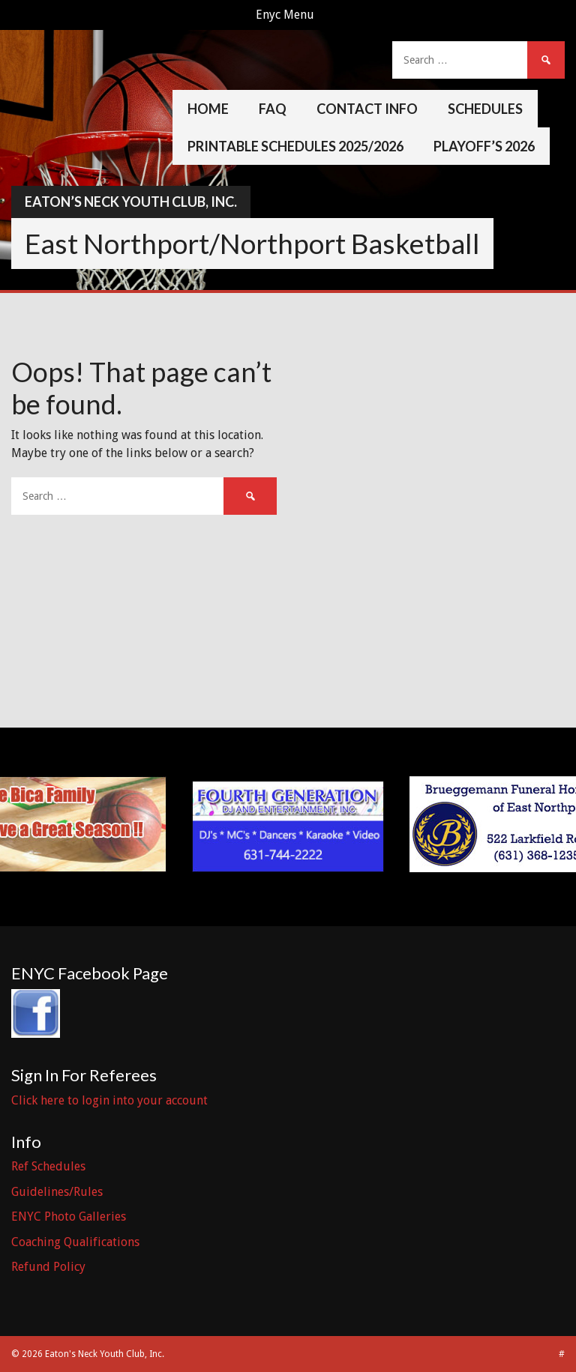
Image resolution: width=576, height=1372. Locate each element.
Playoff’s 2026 (484, 146)
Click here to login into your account (109, 1100)
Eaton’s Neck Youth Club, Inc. (131, 201)
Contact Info (367, 108)
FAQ (272, 108)
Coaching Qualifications (75, 1242)
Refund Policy (48, 1267)
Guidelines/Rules (57, 1192)
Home (208, 108)
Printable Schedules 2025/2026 (296, 146)
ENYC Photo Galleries (68, 1216)
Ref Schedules (48, 1166)
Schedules (485, 108)
